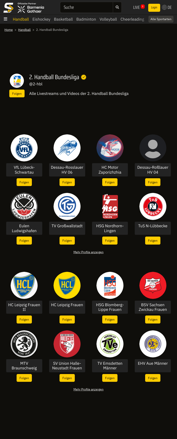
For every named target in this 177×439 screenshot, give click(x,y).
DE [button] (167, 7)
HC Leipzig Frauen (67, 304)
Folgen (17, 93)
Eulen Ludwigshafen (24, 228)
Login (154, 7)
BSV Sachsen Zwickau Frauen (153, 307)
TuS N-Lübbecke (152, 225)
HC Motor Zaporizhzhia (109, 169)
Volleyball (108, 19)
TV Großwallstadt (67, 225)
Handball (21, 19)
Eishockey (41, 19)
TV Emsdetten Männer (109, 365)
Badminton (86, 19)
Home (8, 30)
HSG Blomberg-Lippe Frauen (110, 307)
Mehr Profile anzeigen (88, 252)
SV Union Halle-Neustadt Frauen (67, 365)
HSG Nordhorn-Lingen (110, 228)
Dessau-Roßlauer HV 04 (152, 169)
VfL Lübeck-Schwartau (24, 169)
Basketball (63, 19)
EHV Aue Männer (153, 363)
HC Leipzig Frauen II (24, 307)
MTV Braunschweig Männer (24, 365)
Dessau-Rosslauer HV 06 (67, 169)
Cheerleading (132, 19)
